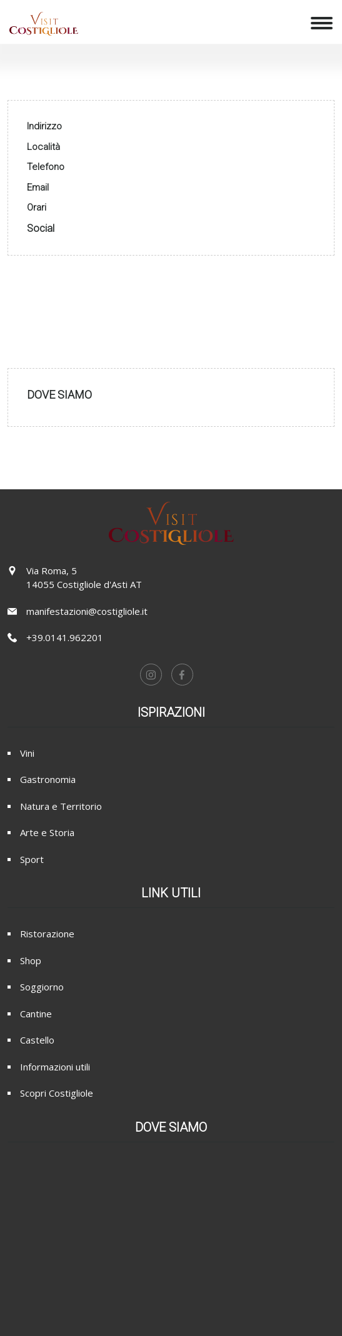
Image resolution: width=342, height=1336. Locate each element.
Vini (27, 753)
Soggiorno (42, 986)
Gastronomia (48, 779)
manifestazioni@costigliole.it (87, 611)
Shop (30, 960)
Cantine (36, 1013)
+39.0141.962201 (64, 637)
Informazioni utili (55, 1066)
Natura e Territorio (61, 806)
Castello (37, 1040)
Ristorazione (47, 933)
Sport (32, 859)
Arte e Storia (47, 832)
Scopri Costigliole (56, 1093)
